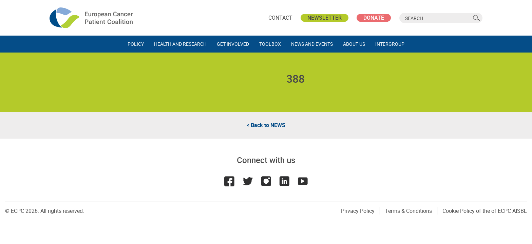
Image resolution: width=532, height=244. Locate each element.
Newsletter (324, 17)
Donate (373, 17)
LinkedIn (284, 181)
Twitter (248, 181)
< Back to (266, 125)
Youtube (303, 181)
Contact (280, 17)
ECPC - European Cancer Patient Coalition (92, 17)
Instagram (266, 181)
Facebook (229, 181)
